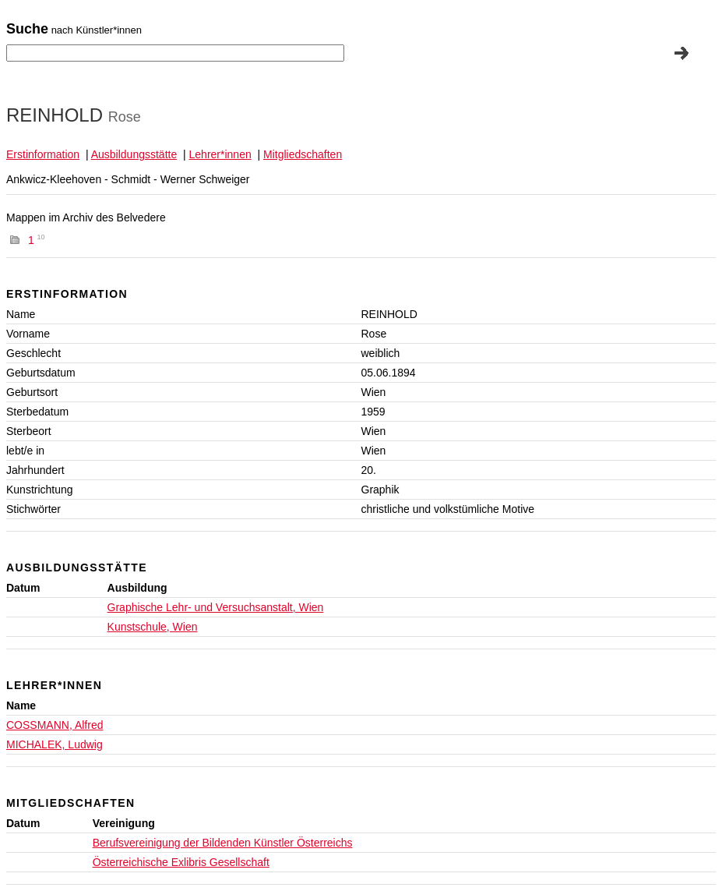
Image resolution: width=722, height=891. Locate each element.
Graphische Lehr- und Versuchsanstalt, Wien (215, 607)
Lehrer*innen (220, 154)
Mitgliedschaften (302, 154)
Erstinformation (42, 154)
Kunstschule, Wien (152, 627)
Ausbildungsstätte (134, 154)
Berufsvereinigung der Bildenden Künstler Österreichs (223, 842)
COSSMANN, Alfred (54, 725)
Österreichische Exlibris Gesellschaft (181, 862)
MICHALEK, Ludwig (54, 744)
